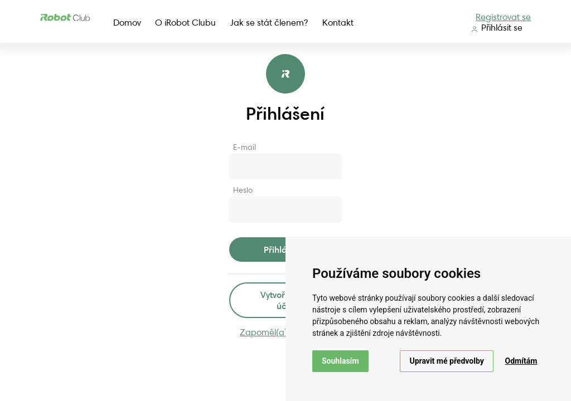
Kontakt (338, 22)
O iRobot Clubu (185, 22)
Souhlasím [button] (340, 360)
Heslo (243, 190)
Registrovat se (503, 17)
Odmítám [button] (521, 360)
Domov (127, 22)
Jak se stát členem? (269, 22)
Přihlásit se (497, 27)
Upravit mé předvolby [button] (446, 360)
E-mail (244, 147)
